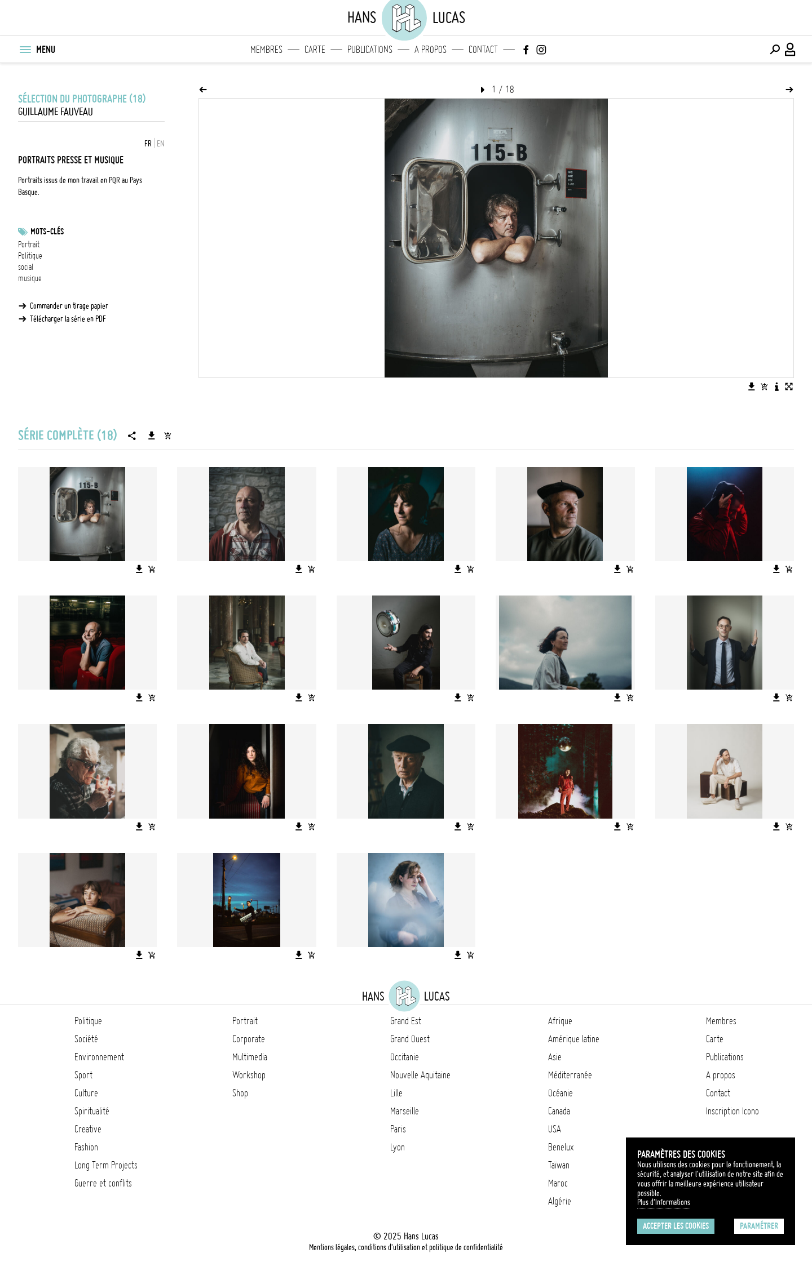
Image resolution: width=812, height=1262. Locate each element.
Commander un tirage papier (69, 306)
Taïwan (559, 1165)
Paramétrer (759, 1226)
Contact (483, 49)
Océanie (560, 1093)
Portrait (28, 244)
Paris (398, 1129)
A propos (430, 49)
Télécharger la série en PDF (68, 319)
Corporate (248, 1039)
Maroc (558, 1183)
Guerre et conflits (103, 1183)
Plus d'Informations (663, 1202)
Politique (30, 256)
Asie (555, 1057)
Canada (559, 1111)
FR (148, 144)
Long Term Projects (106, 1165)
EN (161, 144)
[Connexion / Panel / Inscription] (790, 49)
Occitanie (404, 1057)
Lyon (397, 1147)
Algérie (559, 1201)
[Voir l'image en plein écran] (789, 386)
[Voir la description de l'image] (776, 386)
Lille (396, 1093)
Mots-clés (47, 231)
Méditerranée (570, 1075)
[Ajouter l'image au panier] (764, 386)
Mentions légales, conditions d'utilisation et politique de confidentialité (406, 1247)
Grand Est (405, 1021)
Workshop (249, 1075)
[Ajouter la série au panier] (167, 435)
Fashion (86, 1147)
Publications (369, 49)
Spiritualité (91, 1111)
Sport (83, 1075)
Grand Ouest (410, 1039)
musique (30, 278)
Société (86, 1039)
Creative (88, 1129)
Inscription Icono (732, 1111)
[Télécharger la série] (152, 435)
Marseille (404, 1111)
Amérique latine (573, 1039)
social (25, 267)
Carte (314, 49)
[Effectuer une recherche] (775, 49)
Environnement (99, 1057)
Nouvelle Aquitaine (420, 1075)
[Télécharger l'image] (752, 386)
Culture (86, 1093)
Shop (240, 1093)
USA (554, 1129)
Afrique (560, 1021)
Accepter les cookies (676, 1226)
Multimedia (249, 1057)
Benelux (560, 1147)
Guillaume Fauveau (55, 111)
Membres (266, 49)
